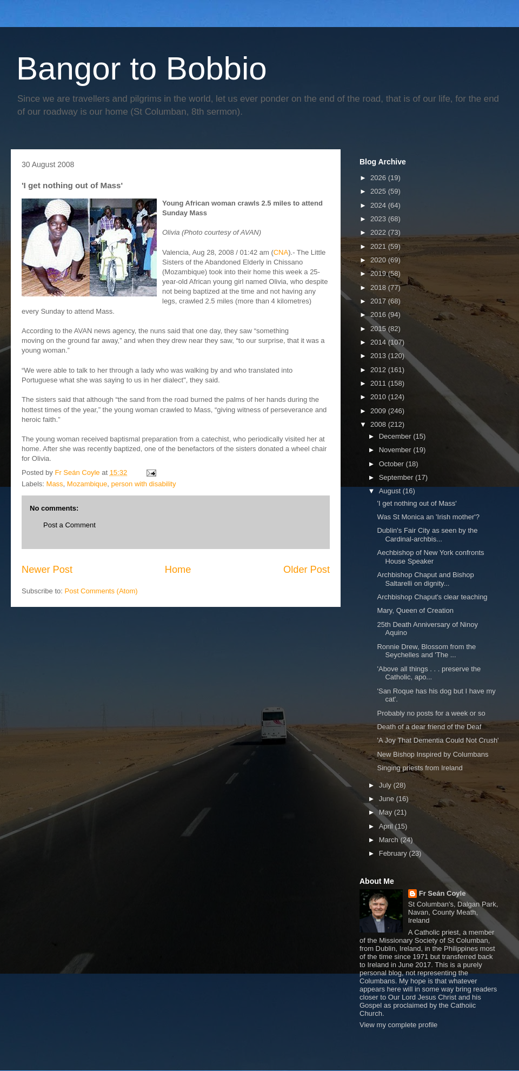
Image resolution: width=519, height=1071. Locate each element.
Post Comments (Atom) (101, 591)
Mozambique (87, 484)
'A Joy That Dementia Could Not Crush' (437, 740)
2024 (379, 205)
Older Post (306, 569)
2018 (379, 287)
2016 (379, 314)
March (390, 840)
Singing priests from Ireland (419, 768)
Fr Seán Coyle (442, 893)
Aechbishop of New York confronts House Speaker (430, 556)
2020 (379, 260)
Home (178, 569)
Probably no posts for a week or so (431, 713)
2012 (379, 370)
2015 (379, 329)
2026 (379, 178)
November (396, 450)
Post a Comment (69, 525)
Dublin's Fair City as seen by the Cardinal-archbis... (427, 534)
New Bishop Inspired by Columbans (432, 754)
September (397, 477)
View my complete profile (398, 1025)
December (396, 436)
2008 (379, 424)
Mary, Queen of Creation (415, 610)
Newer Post (47, 569)
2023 (379, 219)
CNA (281, 252)
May (386, 812)
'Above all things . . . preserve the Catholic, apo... (429, 673)
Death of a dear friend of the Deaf (429, 727)
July (386, 785)
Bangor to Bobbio (141, 68)
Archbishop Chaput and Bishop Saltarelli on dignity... (425, 579)
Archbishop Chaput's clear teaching (432, 597)
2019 (379, 273)
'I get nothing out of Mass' (416, 503)
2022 (379, 232)
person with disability (143, 484)
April (387, 826)
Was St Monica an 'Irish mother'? (428, 517)
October (392, 464)
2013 (379, 356)
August (391, 491)
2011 (379, 383)
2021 (379, 246)
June (387, 799)
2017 (379, 301)
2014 (379, 342)
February (394, 853)
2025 (379, 191)
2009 (379, 411)
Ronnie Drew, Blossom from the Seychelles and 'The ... (426, 651)
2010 (379, 397)
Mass (54, 484)
